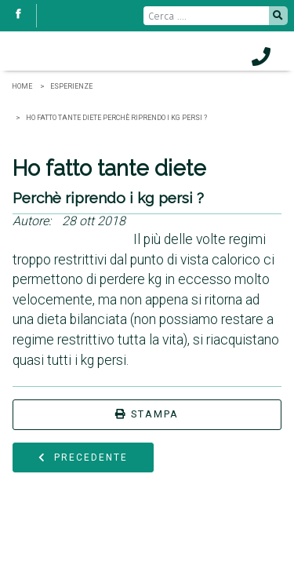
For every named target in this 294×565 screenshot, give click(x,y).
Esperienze (71, 86)
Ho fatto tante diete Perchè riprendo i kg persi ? (116, 118)
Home (22, 86)
